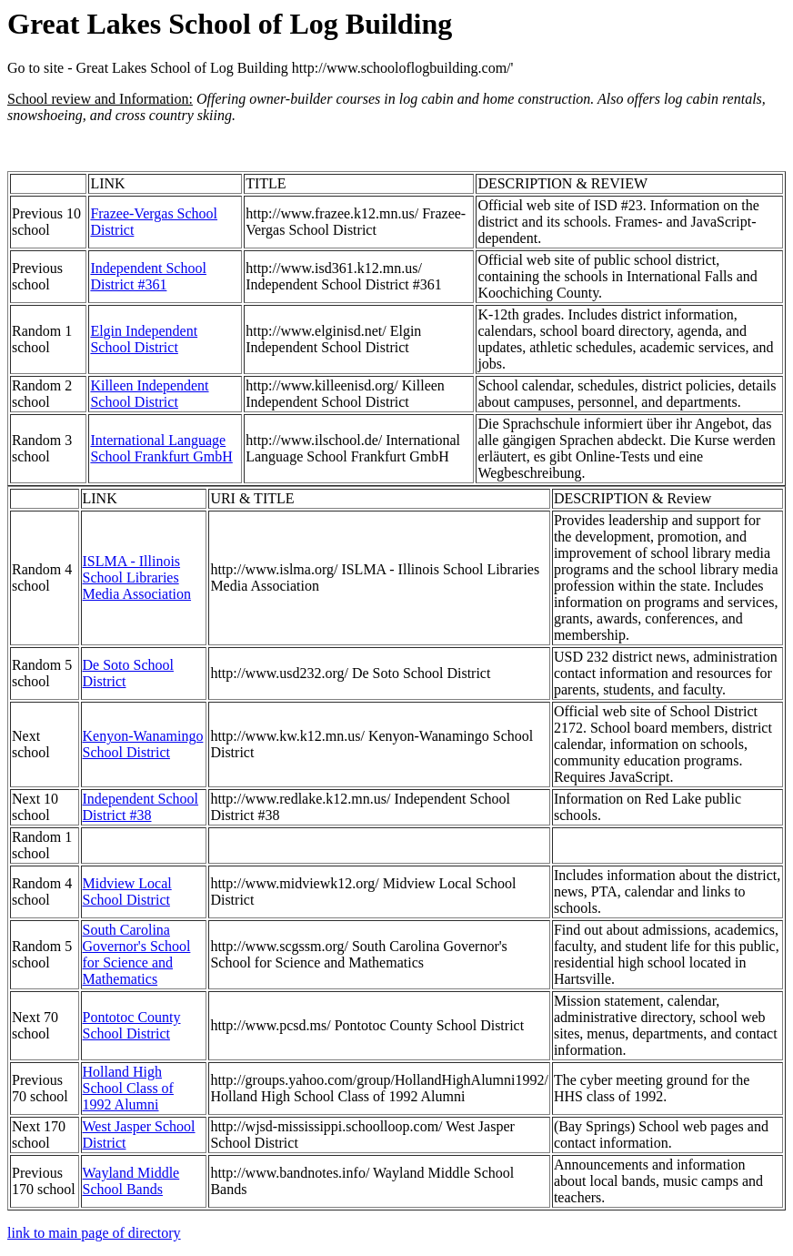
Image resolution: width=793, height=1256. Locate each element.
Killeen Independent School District (149, 394)
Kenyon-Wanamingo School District (143, 744)
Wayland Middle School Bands (131, 1181)
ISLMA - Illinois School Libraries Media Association (137, 577)
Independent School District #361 (148, 276)
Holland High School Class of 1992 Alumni (128, 1088)
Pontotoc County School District (132, 1025)
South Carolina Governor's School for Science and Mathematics (137, 954)
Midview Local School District (127, 891)
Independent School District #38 (141, 807)
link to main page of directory (94, 1233)
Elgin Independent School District (143, 339)
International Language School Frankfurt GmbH (161, 448)
